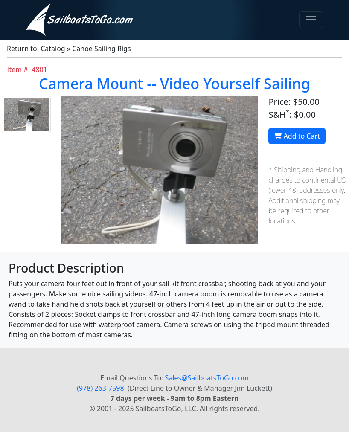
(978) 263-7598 (100, 388)
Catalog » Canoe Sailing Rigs (86, 48)
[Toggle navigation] (311, 19)
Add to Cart (297, 136)
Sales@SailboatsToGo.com (207, 378)
